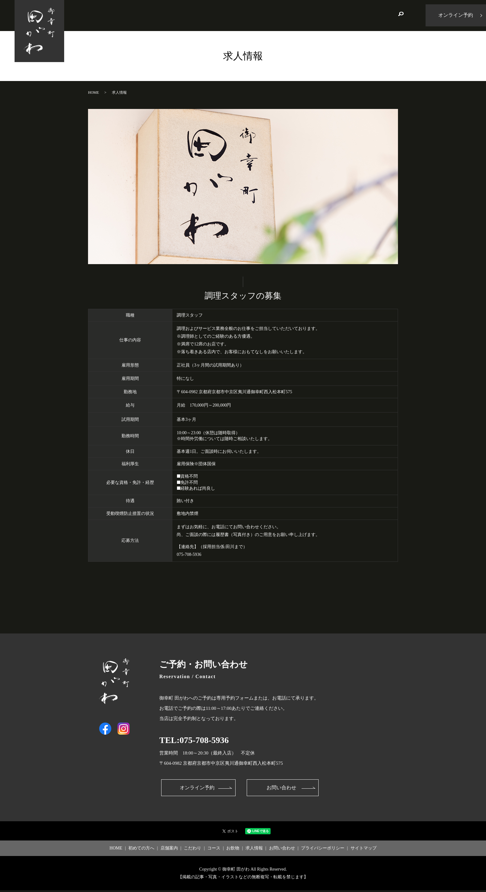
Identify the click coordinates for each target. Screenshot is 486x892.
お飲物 (309, 15)
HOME (153, 15)
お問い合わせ (375, 15)
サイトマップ (364, 850)
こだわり (255, 15)
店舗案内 (224, 15)
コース (284, 15)
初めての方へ (187, 15)
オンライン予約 (196, 789)
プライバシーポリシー (322, 850)
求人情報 (338, 15)
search (400, 15)
